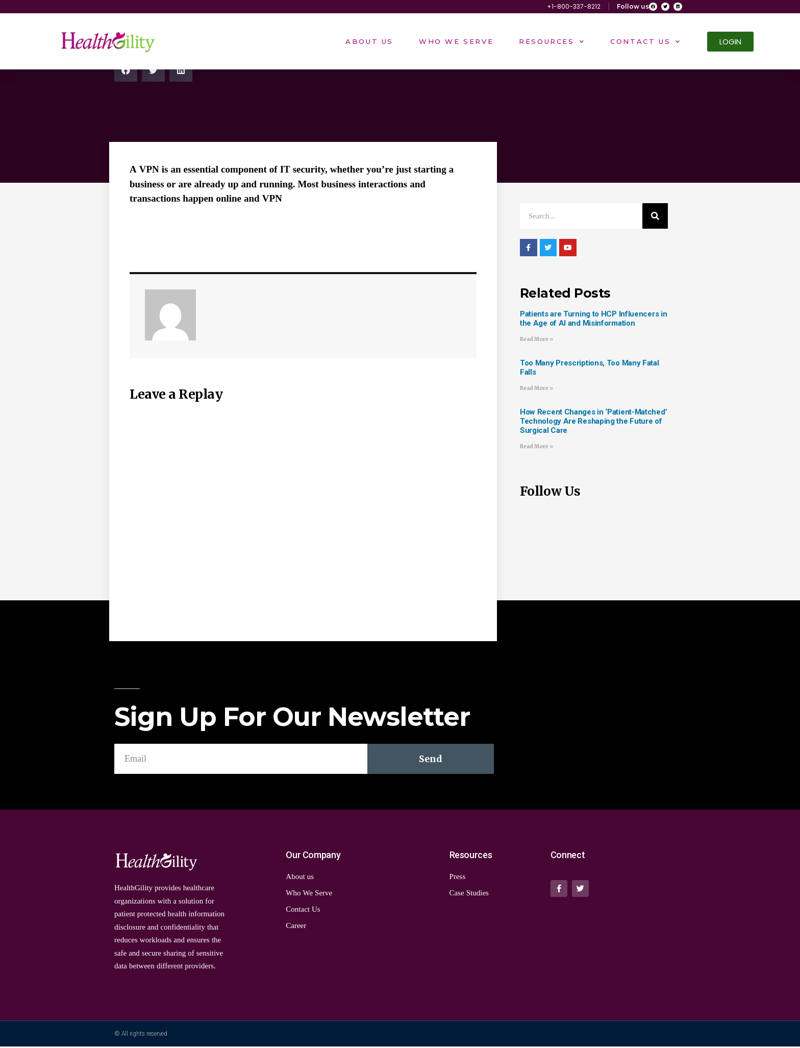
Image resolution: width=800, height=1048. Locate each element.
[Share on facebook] (125, 72)
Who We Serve (456, 43)
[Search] (655, 218)
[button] (730, 44)
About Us (369, 43)
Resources (552, 43)
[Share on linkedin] (180, 72)
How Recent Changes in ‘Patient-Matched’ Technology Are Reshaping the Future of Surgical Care (593, 422)
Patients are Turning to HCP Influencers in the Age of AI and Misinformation (593, 320)
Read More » (536, 341)
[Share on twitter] (153, 72)
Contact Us (645, 43)
